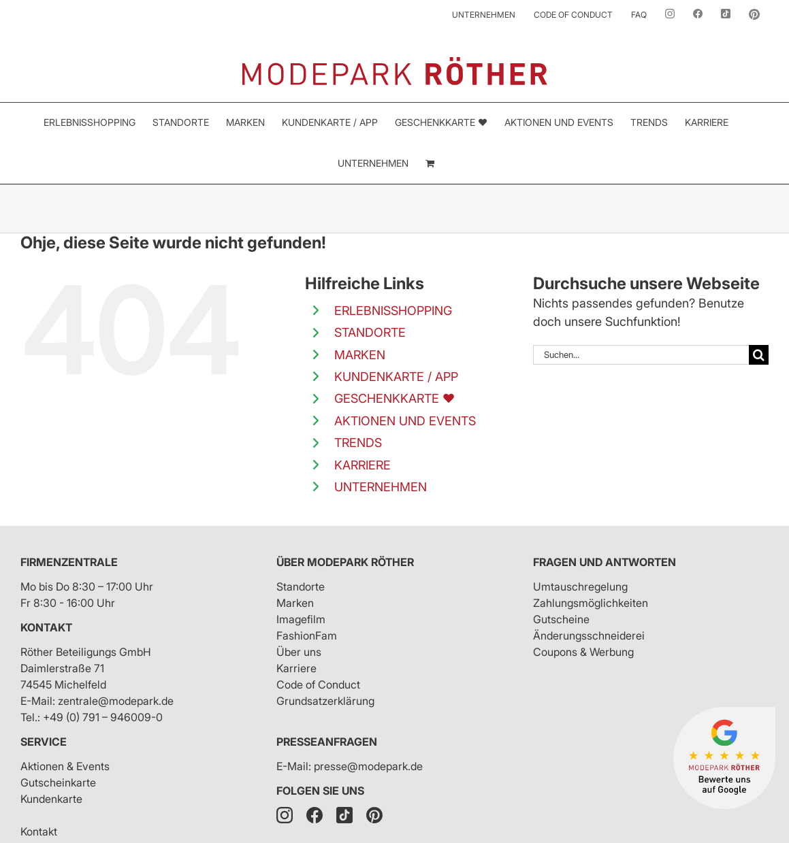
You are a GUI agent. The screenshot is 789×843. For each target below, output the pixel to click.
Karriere (296, 668)
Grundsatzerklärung (325, 701)
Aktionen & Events (65, 766)
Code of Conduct (318, 684)
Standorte (300, 586)
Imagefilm (300, 619)
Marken (295, 603)
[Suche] (759, 355)
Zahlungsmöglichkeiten (590, 603)
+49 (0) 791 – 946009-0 (103, 717)
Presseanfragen (326, 741)
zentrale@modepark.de (116, 701)
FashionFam (306, 635)
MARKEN (359, 355)
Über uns (298, 652)
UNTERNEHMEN (380, 487)
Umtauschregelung (580, 586)
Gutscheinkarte (58, 782)
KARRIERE (362, 465)
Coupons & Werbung (583, 652)
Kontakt (46, 627)
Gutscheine (561, 619)
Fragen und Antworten (604, 562)
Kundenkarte (51, 799)
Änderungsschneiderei (589, 635)
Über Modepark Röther (345, 562)
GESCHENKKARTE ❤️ (394, 398)
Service (43, 741)
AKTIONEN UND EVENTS (405, 421)
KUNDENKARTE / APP (396, 376)
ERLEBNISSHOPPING (393, 310)
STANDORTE (370, 332)
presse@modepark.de (368, 766)
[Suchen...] (641, 355)
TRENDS (358, 442)
